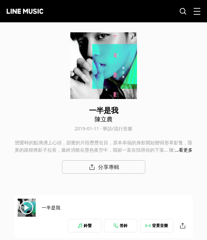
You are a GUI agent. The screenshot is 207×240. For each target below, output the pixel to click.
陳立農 (104, 119)
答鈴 (121, 225)
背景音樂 (156, 225)
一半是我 (51, 207)
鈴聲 (85, 225)
